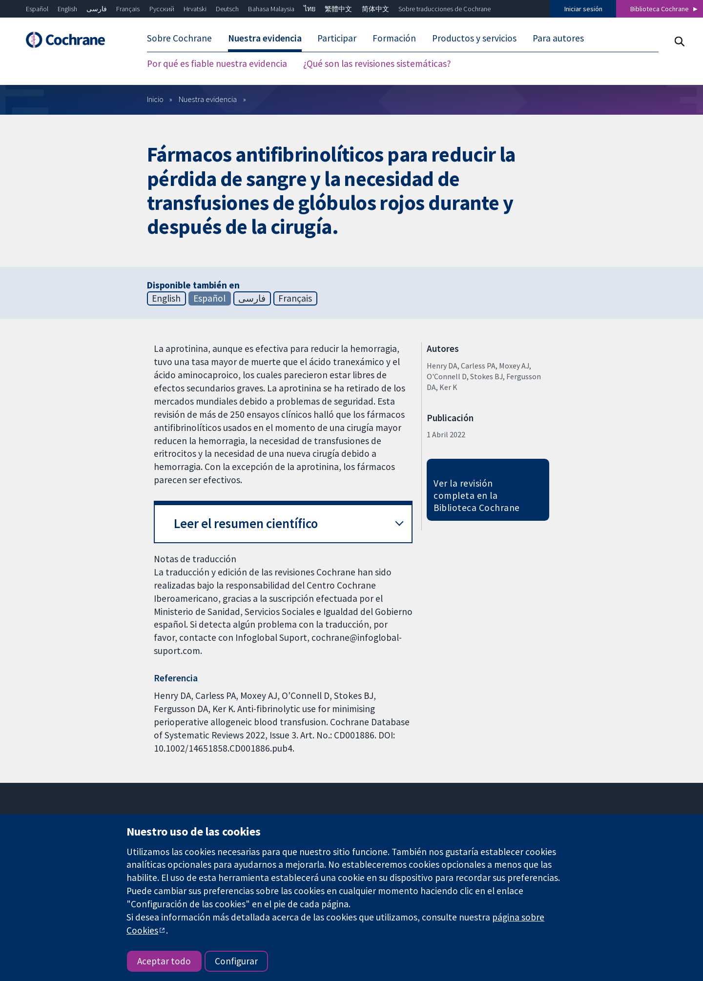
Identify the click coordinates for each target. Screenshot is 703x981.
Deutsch (227, 8)
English (67, 8)
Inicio (155, 99)
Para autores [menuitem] (558, 38)
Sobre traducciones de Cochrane (444, 8)
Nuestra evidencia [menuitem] (265, 38)
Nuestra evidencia (208, 99)
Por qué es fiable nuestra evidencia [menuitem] (217, 63)
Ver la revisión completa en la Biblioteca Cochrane (476, 495)
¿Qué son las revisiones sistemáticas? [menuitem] (377, 63)
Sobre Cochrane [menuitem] (179, 38)
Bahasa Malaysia (271, 8)
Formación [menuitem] (394, 38)
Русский (161, 8)
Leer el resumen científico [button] (246, 523)
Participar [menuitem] (336, 38)
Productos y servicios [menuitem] (474, 38)
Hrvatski (195, 8)
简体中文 (375, 8)
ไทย (309, 8)
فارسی (96, 8)
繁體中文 (338, 8)
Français (128, 8)
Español (37, 8)
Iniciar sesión (583, 8)
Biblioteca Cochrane (659, 8)
